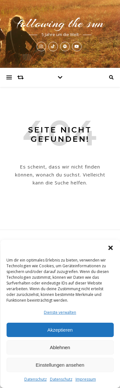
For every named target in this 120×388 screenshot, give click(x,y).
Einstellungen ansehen (60, 365)
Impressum (86, 379)
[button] (110, 248)
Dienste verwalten (60, 312)
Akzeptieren (60, 330)
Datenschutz (35, 379)
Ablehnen (60, 347)
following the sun (60, 23)
